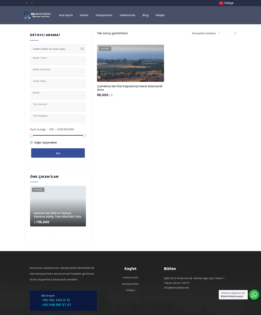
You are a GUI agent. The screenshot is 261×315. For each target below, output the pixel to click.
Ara (58, 153)
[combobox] (206, 33)
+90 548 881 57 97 (56, 305)
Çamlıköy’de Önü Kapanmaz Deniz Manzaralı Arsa (129, 88)
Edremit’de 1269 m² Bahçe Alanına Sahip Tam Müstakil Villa (57, 215)
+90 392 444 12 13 (56, 300)
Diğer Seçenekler (43, 142)
